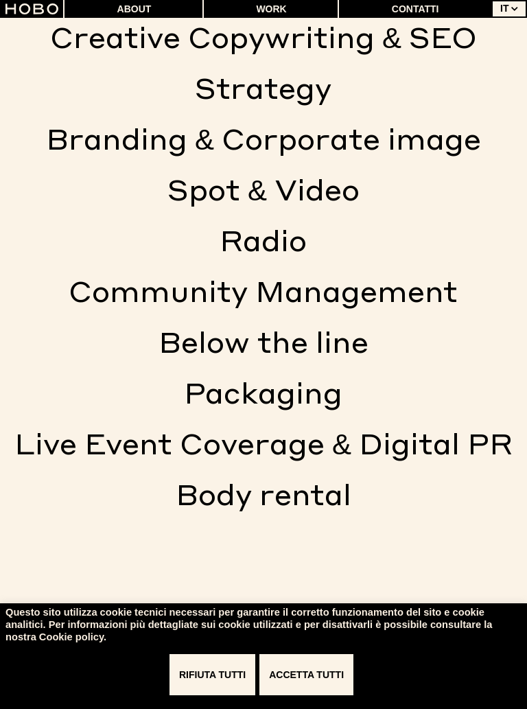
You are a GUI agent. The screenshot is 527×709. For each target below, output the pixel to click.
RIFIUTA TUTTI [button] (212, 674)
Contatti (415, 8)
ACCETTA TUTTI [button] (306, 674)
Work (271, 8)
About (134, 8)
